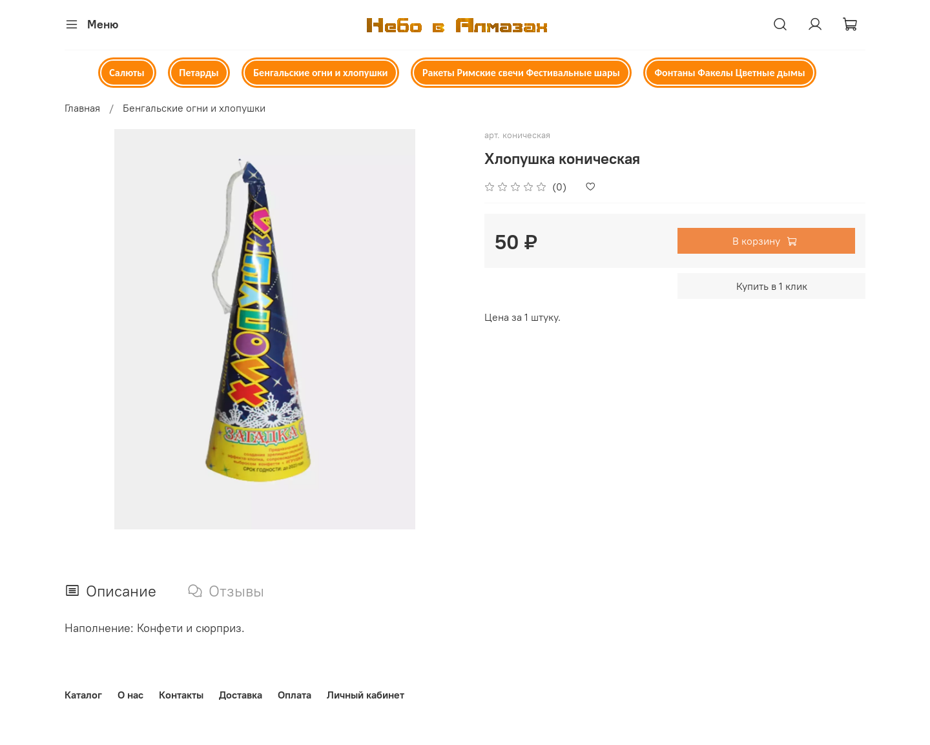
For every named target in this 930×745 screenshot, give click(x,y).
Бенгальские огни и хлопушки (320, 72)
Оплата (294, 694)
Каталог (83, 694)
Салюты (126, 72)
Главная (82, 107)
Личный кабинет (365, 694)
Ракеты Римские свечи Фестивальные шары (521, 72)
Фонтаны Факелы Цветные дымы (730, 72)
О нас (130, 694)
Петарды (198, 72)
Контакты (181, 694)
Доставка (240, 694)
